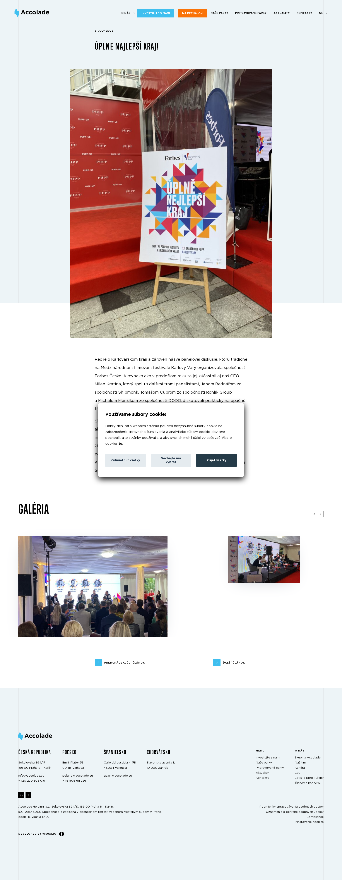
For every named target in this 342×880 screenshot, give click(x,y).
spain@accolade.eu (118, 775)
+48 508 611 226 (74, 780)
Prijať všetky (216, 460)
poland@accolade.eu (77, 775)
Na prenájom (192, 13)
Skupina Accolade (308, 757)
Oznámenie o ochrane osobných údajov (295, 811)
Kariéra (300, 767)
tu (120, 443)
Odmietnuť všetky (125, 460)
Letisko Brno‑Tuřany (309, 778)
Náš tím (300, 762)
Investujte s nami (156, 13)
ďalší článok (234, 662)
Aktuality (282, 13)
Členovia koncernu (308, 783)
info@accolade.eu (31, 775)
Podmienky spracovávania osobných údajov (292, 806)
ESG (298, 773)
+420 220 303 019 (31, 780)
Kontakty (304, 13)
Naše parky (219, 13)
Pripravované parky (251, 13)
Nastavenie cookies (310, 822)
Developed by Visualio (41, 834)
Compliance (315, 817)
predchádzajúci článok (124, 662)
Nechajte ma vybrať (171, 460)
